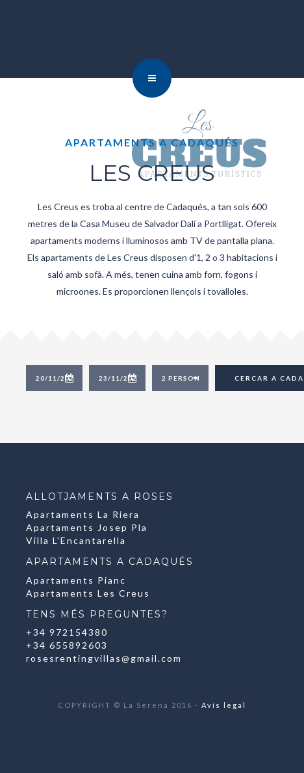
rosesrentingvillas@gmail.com (104, 658)
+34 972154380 (67, 632)
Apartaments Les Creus (88, 593)
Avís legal (223, 705)
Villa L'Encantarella (76, 540)
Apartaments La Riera (83, 514)
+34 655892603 (67, 645)
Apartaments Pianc (76, 580)
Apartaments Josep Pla (86, 527)
